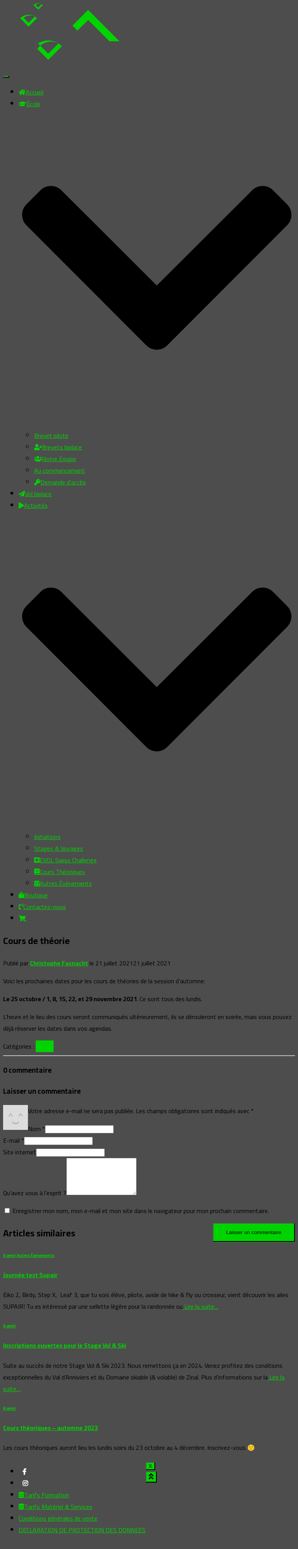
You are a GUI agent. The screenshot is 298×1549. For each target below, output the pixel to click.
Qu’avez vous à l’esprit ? (34, 1200)
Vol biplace (35, 494)
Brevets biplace (58, 447)
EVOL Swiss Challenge (65, 860)
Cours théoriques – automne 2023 (50, 1435)
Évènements (42, 1262)
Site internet (19, 1152)
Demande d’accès (60, 482)
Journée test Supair (30, 1282)
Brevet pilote (51, 435)
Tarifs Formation (44, 1502)
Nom (36, 1129)
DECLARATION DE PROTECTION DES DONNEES (82, 1537)
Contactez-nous (42, 907)
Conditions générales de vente (58, 1525)
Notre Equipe (55, 459)
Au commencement (59, 470)
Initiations (47, 837)
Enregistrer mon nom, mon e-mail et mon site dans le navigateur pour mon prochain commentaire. (140, 1218)
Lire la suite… (200, 1313)
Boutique (33, 895)
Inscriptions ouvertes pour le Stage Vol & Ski (64, 1352)
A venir (45, 1046)
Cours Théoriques (59, 872)
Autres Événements (63, 883)
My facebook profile (24, 1481)
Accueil (31, 92)
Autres (23, 1262)
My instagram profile (25, 1493)
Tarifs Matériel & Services (55, 1513)
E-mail (13, 1140)
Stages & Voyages (58, 848)
